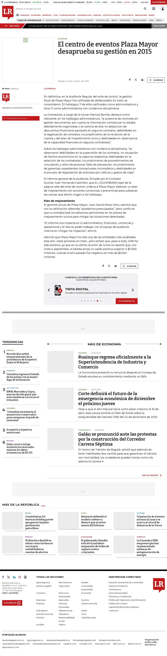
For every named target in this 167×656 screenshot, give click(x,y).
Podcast (40, 617)
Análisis (84, 582)
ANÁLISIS (97, 15)
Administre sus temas (15, 118)
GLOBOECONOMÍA (67, 15)
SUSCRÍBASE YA (127, 301)
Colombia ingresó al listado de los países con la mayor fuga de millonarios (23, 377)
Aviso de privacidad (118, 593)
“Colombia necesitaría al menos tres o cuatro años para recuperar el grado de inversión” (23, 416)
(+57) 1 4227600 (10, 593)
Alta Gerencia (65, 582)
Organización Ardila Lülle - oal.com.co (152, 642)
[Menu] (18, 15)
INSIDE (151, 15)
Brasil (28, 513)
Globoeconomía (89, 603)
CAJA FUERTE (127, 15)
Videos (62, 624)
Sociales (40, 624)
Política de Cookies (118, 603)
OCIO (55, 15)
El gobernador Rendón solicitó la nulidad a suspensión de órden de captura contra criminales (95, 546)
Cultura (141, 513)
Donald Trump (139, 20)
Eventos (85, 600)
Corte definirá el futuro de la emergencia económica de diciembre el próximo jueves (116, 398)
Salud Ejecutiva (88, 617)
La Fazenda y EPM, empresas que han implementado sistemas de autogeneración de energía (148, 547)
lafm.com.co (119, 644)
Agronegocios (43, 582)
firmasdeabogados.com (84, 640)
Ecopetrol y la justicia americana (19, 431)
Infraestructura (65, 610)
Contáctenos (115, 589)
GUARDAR (156, 80)
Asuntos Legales (44, 586)
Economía (86, 593)
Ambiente (141, 537)
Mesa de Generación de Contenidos (126, 582)
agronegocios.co (35, 640)
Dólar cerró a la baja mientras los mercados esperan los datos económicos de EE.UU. (20, 448)
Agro (83, 513)
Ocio (83, 614)
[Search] (145, 8)
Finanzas (40, 603)
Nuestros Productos (118, 586)
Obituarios (64, 614)
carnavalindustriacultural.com (46, 644)
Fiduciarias (125, 20)
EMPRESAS (47, 15)
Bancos (29, 537)
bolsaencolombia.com (109, 640)
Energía (10, 350)
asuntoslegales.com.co (13, 640)
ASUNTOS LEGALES (111, 15)
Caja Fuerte (64, 586)
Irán (151, 20)
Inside (84, 610)
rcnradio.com (85, 644)
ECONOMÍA (36, 15)
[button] (48, 290)
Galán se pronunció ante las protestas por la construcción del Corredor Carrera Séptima (117, 439)
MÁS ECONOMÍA (150, 475)
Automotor (13, 388)
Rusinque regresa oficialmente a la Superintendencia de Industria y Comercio (114, 362)
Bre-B (114, 20)
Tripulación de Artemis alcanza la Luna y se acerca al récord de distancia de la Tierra (151, 521)
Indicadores (41, 610)
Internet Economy (44, 614)
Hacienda (11, 371)
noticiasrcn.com (102, 644)
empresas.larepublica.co (58, 640)
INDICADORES (141, 15)
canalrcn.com (69, 644)
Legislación (86, 537)
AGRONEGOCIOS (84, 15)
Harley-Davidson (85, 20)
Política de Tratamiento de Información (127, 600)
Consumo (40, 593)
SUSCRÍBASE (159, 2)
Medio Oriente (67, 20)
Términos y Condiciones (120, 596)
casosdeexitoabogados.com (16, 644)
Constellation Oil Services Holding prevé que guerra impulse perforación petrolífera (39, 522)
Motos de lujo (102, 20)
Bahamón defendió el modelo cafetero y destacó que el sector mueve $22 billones (94, 521)
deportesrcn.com (10, 647)
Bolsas (10, 441)
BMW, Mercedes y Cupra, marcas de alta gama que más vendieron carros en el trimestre (23, 396)
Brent (159, 20)
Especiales (64, 600)
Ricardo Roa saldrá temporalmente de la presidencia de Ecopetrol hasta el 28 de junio (22, 358)
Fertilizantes (52, 20)
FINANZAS (25, 15)
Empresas (41, 600)
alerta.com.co (134, 644)
